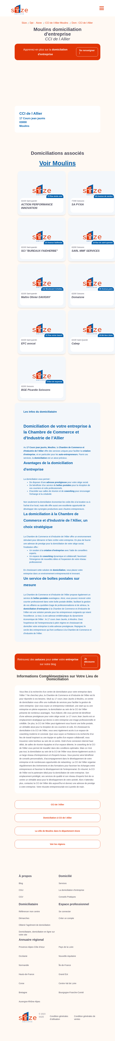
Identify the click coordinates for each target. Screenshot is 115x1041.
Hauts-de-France (26, 974)
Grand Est (63, 974)
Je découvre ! (89, 662)
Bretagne (23, 992)
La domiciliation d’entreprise (71, 890)
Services (63, 883)
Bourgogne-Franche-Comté (71, 992)
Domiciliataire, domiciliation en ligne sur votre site (37, 933)
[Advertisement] (56, 83)
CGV (21, 897)
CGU (21, 890)
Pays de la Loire (66, 947)
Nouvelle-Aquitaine (67, 956)
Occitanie (23, 956)
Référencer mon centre (29, 911)
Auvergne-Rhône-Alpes (29, 1001)
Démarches (24, 918)
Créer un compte (66, 918)
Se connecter (65, 911)
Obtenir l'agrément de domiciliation (34, 925)
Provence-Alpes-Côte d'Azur (32, 947)
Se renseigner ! (87, 52)
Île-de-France (65, 965)
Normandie (24, 965)
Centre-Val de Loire (67, 983)
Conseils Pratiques (67, 897)
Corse (21, 983)
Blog (21, 883)
